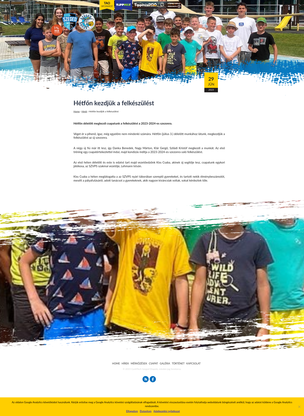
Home (76, 111)
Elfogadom (132, 411)
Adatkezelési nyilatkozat (166, 411)
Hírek (84, 111)
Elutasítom (145, 411)
